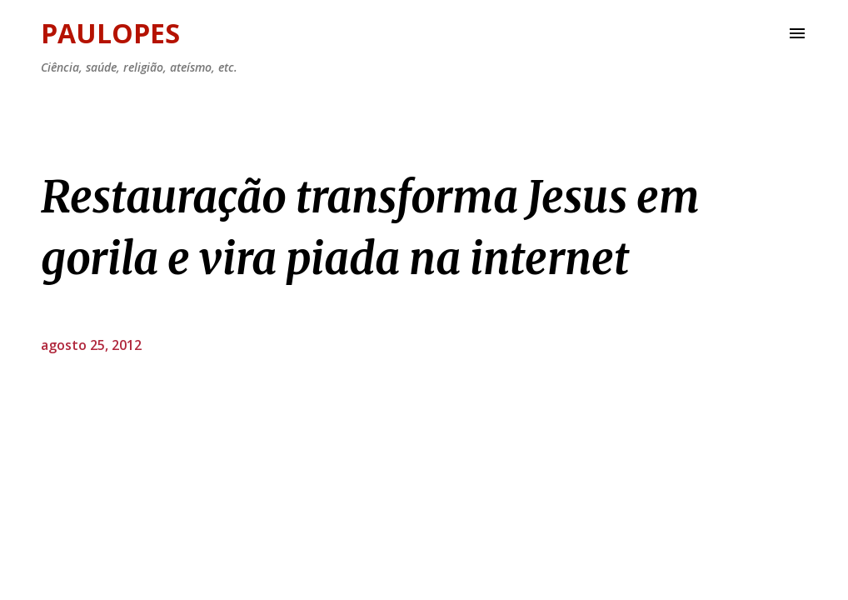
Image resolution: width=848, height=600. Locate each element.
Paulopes (110, 33)
